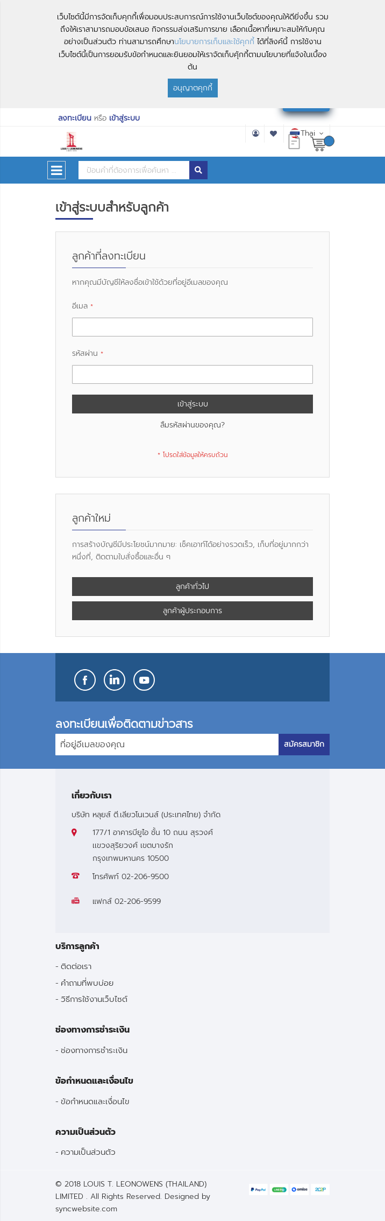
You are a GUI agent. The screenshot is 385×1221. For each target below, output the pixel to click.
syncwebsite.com (86, 1209)
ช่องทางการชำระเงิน (94, 1050)
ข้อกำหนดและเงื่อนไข (95, 1101)
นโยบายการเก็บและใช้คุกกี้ (214, 41)
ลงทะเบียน (74, 118)
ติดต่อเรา (76, 966)
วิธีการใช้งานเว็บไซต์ (94, 999)
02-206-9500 (145, 876)
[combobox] (134, 170)
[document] (192, 54)
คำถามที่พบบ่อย (87, 983)
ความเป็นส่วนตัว (88, 1152)
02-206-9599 (138, 901)
